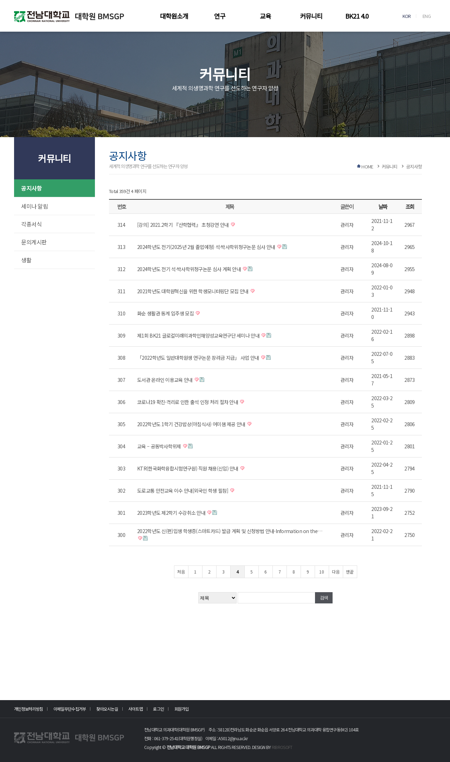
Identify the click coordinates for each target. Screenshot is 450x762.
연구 (219, 15)
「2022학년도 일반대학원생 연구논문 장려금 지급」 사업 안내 (198, 357)
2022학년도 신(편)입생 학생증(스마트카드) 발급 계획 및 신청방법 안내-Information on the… (229, 530)
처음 (181, 572)
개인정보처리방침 (28, 709)
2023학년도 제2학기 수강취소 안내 (171, 512)
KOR (407, 16)
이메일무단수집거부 (69, 709)
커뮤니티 (311, 15)
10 (321, 572)
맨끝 (350, 572)
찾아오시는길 (107, 709)
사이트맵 (135, 709)
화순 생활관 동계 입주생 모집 (166, 313)
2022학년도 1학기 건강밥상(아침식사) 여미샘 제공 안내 (191, 424)
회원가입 (181, 709)
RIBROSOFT (282, 747)
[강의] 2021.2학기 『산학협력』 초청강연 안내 (183, 224)
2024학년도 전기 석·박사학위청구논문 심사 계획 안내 (189, 269)
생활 (26, 260)
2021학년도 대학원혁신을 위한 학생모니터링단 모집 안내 (193, 291)
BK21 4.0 (356, 15)
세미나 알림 (34, 206)
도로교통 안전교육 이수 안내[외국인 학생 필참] (183, 490)
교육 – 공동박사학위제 (159, 446)
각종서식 (31, 224)
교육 (265, 15)
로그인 (158, 709)
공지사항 (31, 188)
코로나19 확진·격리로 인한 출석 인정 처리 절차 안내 (188, 401)
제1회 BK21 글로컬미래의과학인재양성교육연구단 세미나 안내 (199, 335)
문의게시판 (34, 242)
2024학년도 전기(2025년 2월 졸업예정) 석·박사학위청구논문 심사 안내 (206, 246)
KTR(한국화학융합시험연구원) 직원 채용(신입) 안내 (188, 468)
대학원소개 (174, 15)
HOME (367, 166)
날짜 (382, 206)
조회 (409, 206)
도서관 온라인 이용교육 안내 (165, 379)
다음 (336, 572)
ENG (427, 16)
